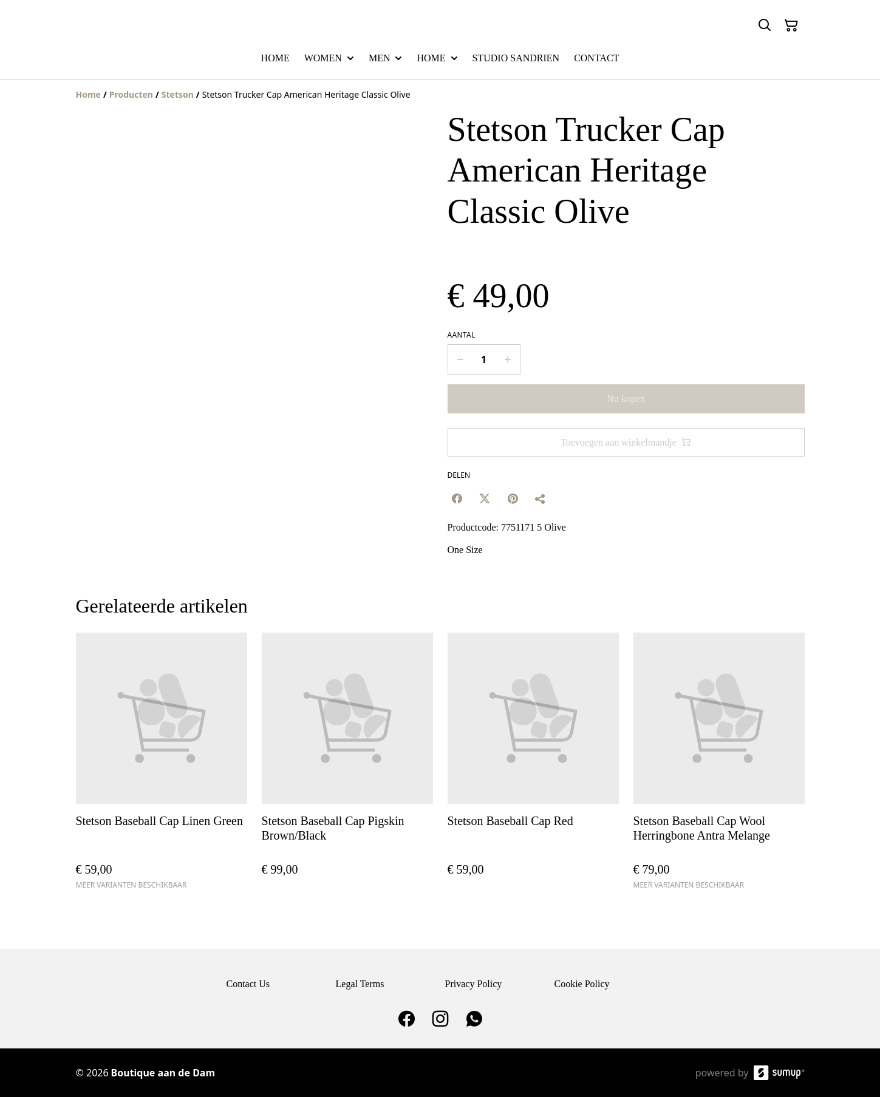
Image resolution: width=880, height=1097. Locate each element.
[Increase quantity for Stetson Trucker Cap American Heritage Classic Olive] (508, 359)
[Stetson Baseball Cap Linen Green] (161, 766)
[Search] (764, 25)
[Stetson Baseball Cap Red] (533, 766)
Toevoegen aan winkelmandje (626, 442)
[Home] (88, 94)
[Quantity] (484, 359)
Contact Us (248, 984)
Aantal (462, 335)
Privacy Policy (473, 984)
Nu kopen (626, 398)
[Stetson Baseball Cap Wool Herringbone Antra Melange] (719, 766)
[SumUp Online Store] (779, 1072)
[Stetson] (178, 94)
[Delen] (540, 498)
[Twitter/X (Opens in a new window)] (485, 498)
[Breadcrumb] (440, 94)
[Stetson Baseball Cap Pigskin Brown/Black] (347, 766)
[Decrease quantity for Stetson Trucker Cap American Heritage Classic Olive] (460, 359)
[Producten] (131, 94)
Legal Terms (360, 984)
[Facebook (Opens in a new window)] (457, 498)
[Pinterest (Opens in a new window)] (512, 498)
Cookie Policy (582, 984)
